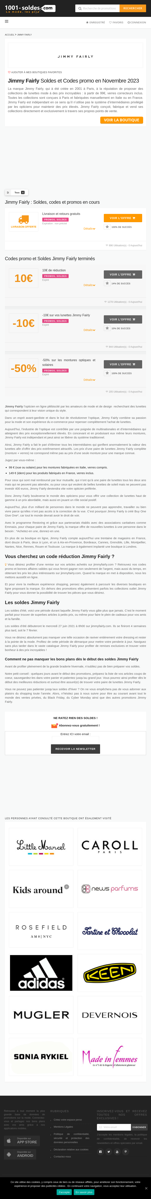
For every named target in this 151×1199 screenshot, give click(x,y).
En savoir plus (84, 1192)
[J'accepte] (146, 1188)
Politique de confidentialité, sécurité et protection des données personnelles (71, 1138)
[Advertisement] (75, 155)
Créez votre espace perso (68, 1119)
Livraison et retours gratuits (61, 213)
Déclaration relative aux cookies (71, 1149)
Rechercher (132, 8)
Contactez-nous (62, 1156)
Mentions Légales (63, 1126)
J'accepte (64, 1192)
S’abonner (139, 1127)
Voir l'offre (122, 218)
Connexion (136, 22)
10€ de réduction (54, 270)
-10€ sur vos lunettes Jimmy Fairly (66, 315)
